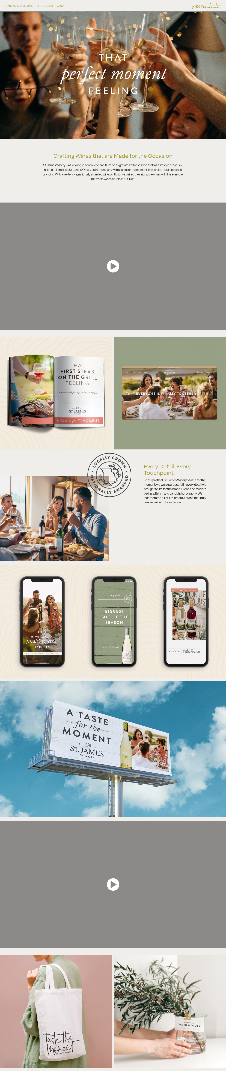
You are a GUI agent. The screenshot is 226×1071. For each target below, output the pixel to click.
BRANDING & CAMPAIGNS (19, 5)
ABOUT (61, 5)
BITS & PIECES (45, 5)
